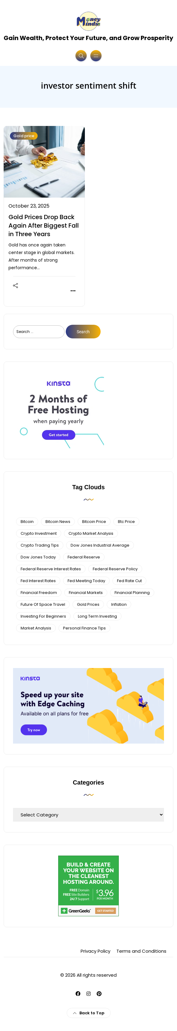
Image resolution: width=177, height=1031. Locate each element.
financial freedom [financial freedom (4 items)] (39, 592)
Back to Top (88, 1013)
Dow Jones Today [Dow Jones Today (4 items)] (38, 557)
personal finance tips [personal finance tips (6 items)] (84, 628)
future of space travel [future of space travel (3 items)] (43, 604)
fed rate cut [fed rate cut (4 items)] (129, 581)
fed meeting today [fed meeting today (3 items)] (86, 581)
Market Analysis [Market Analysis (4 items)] (36, 628)
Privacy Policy (95, 951)
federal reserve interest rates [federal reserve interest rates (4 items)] (51, 569)
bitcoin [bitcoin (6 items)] (27, 521)
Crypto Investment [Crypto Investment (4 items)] (39, 533)
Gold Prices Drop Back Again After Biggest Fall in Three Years (43, 225)
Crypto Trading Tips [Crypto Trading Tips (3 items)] (40, 545)
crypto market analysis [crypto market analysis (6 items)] (90, 533)
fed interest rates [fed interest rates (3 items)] (38, 581)
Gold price (23, 136)
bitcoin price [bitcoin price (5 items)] (94, 521)
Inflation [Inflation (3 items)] (119, 604)
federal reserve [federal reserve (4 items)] (84, 557)
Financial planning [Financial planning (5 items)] (132, 592)
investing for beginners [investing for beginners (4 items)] (43, 616)
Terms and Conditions (141, 951)
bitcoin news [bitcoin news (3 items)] (57, 521)
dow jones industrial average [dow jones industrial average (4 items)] (100, 545)
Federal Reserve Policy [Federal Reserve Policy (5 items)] (115, 569)
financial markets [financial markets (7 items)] (86, 592)
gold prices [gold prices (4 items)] (88, 604)
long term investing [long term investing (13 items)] (97, 616)
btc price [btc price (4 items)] (126, 521)
